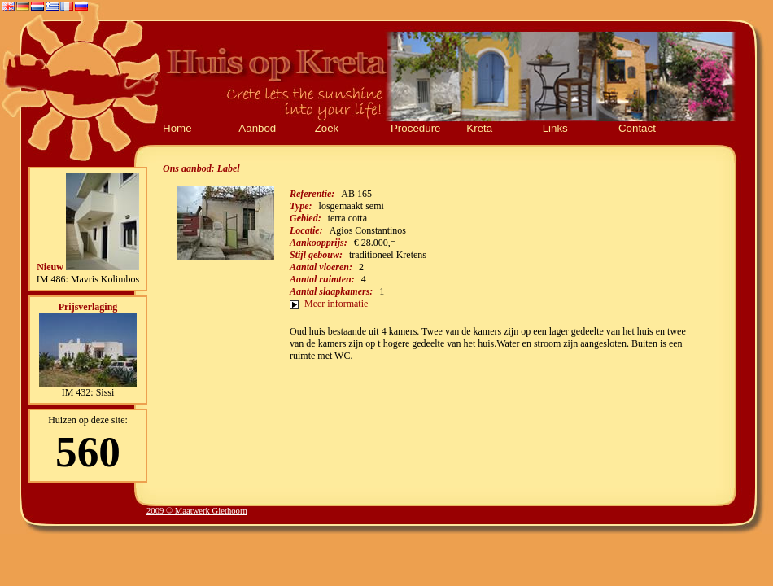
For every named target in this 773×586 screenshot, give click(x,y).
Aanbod (257, 128)
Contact (637, 128)
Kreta (479, 128)
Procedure (416, 128)
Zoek (327, 128)
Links (555, 128)
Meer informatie (336, 303)
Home (177, 128)
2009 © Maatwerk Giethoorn (196, 510)
